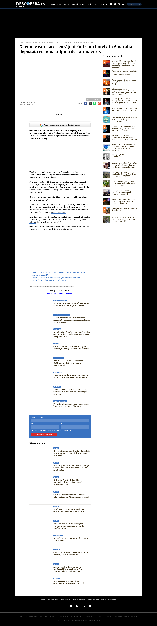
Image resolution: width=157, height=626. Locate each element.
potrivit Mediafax (53, 212)
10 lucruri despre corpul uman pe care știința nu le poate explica (124, 109)
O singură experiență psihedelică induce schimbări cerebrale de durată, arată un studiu (124, 73)
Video (101, 4)
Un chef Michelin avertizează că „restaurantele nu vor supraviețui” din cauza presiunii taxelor (55, 279)
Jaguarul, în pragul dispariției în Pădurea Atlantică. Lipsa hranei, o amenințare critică (124, 219)
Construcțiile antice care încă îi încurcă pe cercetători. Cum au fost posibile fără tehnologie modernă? (123, 64)
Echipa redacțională (92, 600)
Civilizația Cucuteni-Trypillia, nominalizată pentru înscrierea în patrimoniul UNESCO (68, 482)
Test (47, 286)
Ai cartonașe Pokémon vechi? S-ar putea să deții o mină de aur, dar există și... (71, 304)
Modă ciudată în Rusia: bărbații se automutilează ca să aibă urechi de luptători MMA (68, 526)
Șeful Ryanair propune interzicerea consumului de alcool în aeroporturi (69, 510)
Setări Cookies (111, 600)
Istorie (94, 4)
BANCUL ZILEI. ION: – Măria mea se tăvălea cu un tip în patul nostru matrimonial (69, 363)
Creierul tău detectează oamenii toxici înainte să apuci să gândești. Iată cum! (124, 119)
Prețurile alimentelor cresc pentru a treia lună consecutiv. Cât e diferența (71, 405)
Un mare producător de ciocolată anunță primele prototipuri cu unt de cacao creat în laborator (71, 468)
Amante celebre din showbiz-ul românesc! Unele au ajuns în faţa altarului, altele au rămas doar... (72, 569)
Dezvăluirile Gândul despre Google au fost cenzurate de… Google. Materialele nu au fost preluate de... (72, 334)
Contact (102, 600)
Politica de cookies (65, 600)
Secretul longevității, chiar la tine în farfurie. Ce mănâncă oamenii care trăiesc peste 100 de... (71, 320)
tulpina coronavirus (54, 286)
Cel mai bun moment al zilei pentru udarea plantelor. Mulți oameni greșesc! (70, 496)
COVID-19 (42, 286)
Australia (36, 286)
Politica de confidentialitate (57, 431)
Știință (59, 4)
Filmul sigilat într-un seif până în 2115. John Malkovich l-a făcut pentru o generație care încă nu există (124, 102)
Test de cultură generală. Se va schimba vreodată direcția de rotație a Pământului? (123, 128)
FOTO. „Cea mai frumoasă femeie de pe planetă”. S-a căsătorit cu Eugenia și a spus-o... (70, 392)
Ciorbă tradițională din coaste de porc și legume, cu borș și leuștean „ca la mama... (71, 347)
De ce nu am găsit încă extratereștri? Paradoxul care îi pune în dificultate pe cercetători (124, 137)
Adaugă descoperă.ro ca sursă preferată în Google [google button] (60, 125)
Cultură (67, 4)
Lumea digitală (84, 4)
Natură (74, 4)
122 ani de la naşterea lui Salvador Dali (121, 154)
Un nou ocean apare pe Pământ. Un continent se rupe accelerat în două (68, 582)
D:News (52, 4)
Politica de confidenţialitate (50, 600)
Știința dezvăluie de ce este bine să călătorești (124, 209)
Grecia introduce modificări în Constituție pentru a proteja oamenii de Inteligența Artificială (71, 453)
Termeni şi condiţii (78, 600)
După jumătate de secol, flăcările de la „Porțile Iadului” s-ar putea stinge (124, 82)
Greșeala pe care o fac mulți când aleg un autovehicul (71, 539)
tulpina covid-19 (66, 286)
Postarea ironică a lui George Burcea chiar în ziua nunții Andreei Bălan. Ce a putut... (71, 376)
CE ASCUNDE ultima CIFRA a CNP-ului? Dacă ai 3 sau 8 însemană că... (70, 554)
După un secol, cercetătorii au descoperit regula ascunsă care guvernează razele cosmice (123, 201)
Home (21, 42)
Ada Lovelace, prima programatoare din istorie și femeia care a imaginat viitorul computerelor (123, 92)
